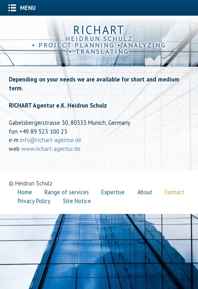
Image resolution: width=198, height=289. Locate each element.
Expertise (113, 192)
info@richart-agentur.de (50, 140)
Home (25, 192)
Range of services (66, 192)
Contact (174, 192)
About (144, 192)
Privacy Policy (34, 201)
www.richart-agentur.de (51, 149)
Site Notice (77, 201)
